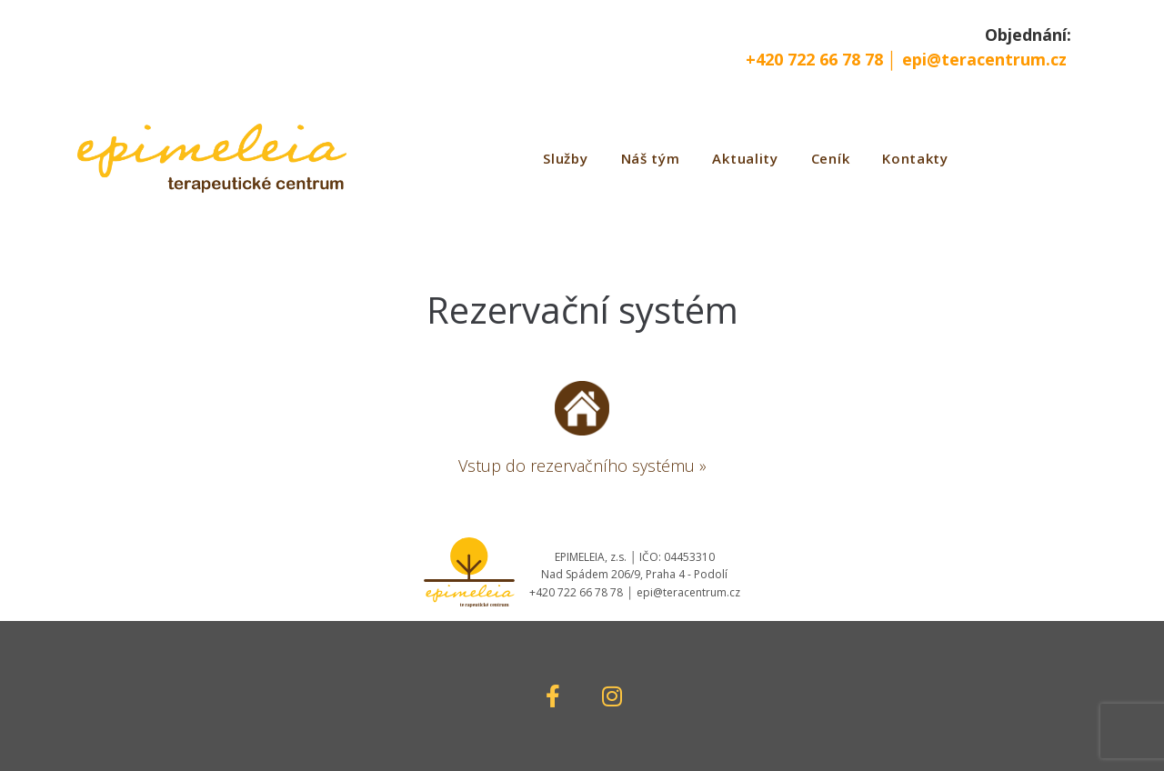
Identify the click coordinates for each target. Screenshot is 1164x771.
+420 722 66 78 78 (817, 59)
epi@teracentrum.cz (984, 59)
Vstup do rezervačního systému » (582, 465)
